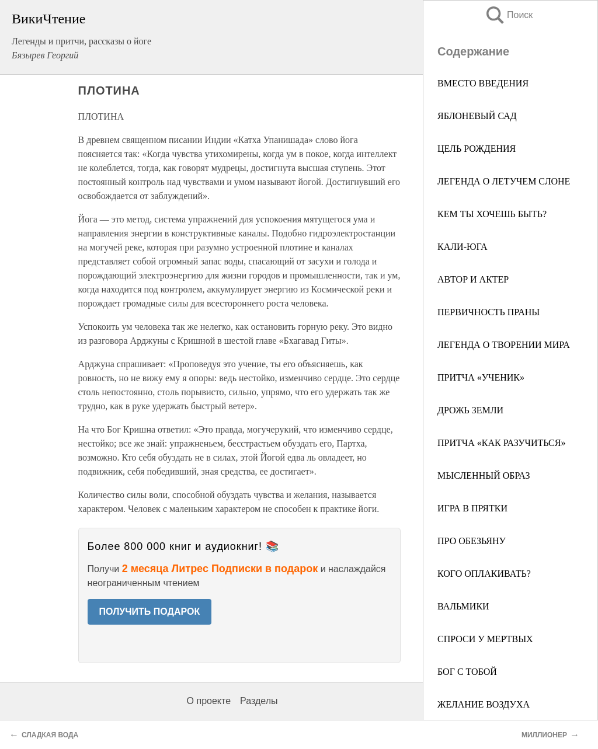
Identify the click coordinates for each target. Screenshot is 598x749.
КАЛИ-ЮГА (462, 247)
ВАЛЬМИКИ (463, 606)
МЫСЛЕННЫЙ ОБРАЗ (483, 475)
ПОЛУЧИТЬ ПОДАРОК (149, 611)
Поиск (508, 15)
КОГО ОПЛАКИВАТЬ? (484, 574)
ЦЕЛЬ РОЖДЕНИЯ (476, 149)
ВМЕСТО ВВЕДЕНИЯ (483, 83)
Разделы (258, 701)
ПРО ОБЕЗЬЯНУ (471, 541)
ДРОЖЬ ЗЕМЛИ (470, 410)
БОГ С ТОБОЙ (467, 672)
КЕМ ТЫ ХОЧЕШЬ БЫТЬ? (492, 214)
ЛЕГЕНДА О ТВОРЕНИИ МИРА (503, 345)
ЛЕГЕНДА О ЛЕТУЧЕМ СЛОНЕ (503, 181)
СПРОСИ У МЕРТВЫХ (485, 639)
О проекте (209, 701)
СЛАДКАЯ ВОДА (50, 735)
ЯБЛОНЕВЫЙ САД (477, 116)
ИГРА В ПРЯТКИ (472, 508)
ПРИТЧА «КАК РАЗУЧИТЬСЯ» (501, 443)
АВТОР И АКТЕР (473, 279)
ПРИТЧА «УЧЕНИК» (480, 377)
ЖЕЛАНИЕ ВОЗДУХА (483, 704)
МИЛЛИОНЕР (544, 735)
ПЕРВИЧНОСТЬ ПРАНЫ (488, 312)
